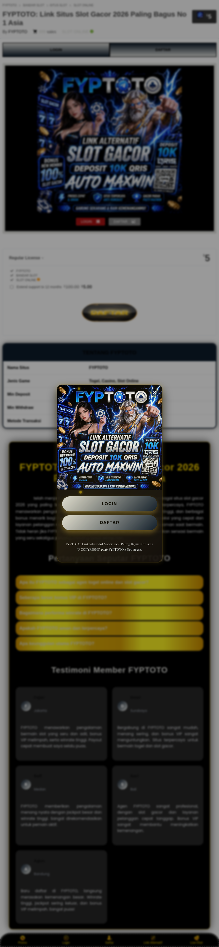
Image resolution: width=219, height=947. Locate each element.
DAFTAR (109, 522)
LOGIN (109, 503)
